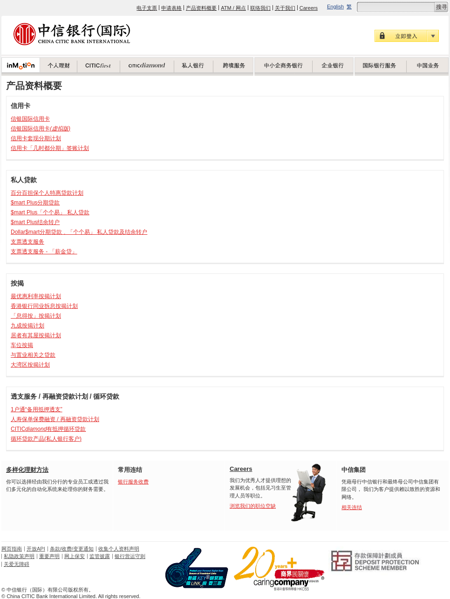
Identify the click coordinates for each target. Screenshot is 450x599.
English (335, 6)
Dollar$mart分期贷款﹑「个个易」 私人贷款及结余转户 (79, 232)
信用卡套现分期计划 (36, 138)
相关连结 (351, 507)
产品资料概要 (201, 8)
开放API (36, 548)
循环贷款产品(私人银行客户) (46, 439)
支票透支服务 (27, 241)
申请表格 (171, 8)
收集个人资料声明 (118, 548)
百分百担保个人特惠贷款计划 (47, 193)
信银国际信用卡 (30, 119)
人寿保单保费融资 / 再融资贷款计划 (55, 419)
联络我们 (260, 8)
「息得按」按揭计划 (36, 316)
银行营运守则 (130, 556)
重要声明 (49, 556)
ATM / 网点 (233, 8)
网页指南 (11, 548)
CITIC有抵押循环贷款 (48, 429)
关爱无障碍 (16, 564)
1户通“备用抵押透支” (36, 409)
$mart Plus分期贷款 (35, 202)
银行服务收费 (133, 481)
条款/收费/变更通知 (72, 548)
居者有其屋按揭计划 (36, 335)
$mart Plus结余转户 (35, 222)
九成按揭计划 (27, 325)
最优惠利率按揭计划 (36, 296)
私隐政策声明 (19, 556)
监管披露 (99, 556)
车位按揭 (22, 345)
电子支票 (146, 8)
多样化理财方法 (27, 469)
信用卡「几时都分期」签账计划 (50, 148)
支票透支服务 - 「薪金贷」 (44, 251)
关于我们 (285, 8)
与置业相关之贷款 (33, 355)
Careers (309, 8)
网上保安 (74, 556)
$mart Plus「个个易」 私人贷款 (50, 212)
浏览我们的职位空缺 (253, 506)
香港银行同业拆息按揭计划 (44, 306)
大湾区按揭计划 (30, 364)
